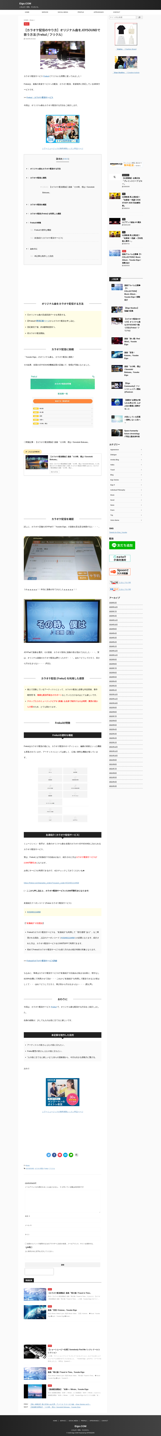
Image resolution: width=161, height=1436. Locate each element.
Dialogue (113, 455)
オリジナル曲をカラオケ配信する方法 (44, 169)
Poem (112, 510)
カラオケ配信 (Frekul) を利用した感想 (44, 214)
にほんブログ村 (120, 582)
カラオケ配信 (39, 1168)
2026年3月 (113, 603)
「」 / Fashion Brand (126, 49)
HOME (27, 12)
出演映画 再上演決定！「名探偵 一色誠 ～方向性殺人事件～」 (132, 238)
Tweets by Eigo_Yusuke (118, 532)
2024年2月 (113, 642)
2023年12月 (113, 651)
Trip (111, 515)
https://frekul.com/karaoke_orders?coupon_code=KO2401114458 (51, 883)
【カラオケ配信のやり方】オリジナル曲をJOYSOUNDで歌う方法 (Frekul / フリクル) (132, 325)
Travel (112, 470)
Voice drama (114, 520)
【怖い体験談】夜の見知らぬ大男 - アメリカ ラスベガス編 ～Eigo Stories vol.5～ (60, 1404)
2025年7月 (113, 611)
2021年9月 (113, 760)
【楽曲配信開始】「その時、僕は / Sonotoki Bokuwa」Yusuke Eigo (55, 1407)
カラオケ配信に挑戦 (37, 178)
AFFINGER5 (90, 1433)
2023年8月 (113, 664)
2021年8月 (113, 764)
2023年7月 (113, 668)
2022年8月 (113, 712)
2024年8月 (113, 629)
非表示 (66, 159)
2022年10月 (113, 703)
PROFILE (81, 12)
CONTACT (116, 12)
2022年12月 (113, 694)
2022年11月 (113, 699)
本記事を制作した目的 (42, 256)
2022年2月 (113, 738)
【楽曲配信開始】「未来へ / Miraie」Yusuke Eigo (68, 1389)
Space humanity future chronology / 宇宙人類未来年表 (132, 434)
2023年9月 (113, 659)
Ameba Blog (114, 460)
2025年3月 (113, 616)
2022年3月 (113, 734)
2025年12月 (113, 607)
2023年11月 (113, 655)
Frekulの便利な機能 (41, 230)
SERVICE (45, 12)
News (112, 505)
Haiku (112, 465)
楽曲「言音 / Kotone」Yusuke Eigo (62, 1310)
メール (28, 1225)
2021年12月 (113, 747)
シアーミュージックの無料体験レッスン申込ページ (62, 148)
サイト (27, 1234)
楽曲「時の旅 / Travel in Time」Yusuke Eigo (66, 1372)
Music (28, 1165)
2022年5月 (113, 725)
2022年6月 (113, 720)
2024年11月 (113, 620)
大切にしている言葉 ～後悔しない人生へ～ (132, 420)
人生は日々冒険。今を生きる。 (80, 1430)
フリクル (52, 1168)
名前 (27, 1216)
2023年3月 (113, 686)
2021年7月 (113, 769)
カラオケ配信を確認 (37, 205)
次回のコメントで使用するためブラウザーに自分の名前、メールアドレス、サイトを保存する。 (60, 1244)
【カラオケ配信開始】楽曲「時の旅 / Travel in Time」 (70, 1293)
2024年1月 (113, 646)
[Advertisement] (62, 282)
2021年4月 (113, 782)
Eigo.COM (25, 3)
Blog (111, 475)
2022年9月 (113, 707)
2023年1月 (113, 690)
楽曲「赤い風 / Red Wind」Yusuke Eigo (132, 341)
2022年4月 (113, 729)
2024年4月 (113, 633)
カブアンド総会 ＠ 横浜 (131, 222)
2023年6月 (113, 672)
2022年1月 (113, 742)
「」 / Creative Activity (126, 72)
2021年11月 (113, 751)
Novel (112, 500)
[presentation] (39, 1271)
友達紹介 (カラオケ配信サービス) (47, 238)
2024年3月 (113, 637)
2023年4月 (113, 681)
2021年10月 (113, 755)
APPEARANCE (99, 12)
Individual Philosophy (117, 490)
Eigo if (112, 485)
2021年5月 (113, 777)
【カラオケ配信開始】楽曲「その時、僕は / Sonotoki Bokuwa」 (68, 190)
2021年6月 (113, 773)
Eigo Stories (114, 480)
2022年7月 (113, 716)
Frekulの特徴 (34, 223)
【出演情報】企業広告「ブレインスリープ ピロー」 (132, 181)
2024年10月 (113, 624)
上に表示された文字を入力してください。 (40, 1251)
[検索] (139, 17)
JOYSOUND (30, 1168)
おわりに (32, 249)
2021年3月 (113, 786)
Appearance (114, 450)
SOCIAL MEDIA (63, 12)
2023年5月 (113, 677)
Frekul (46, 1168)
